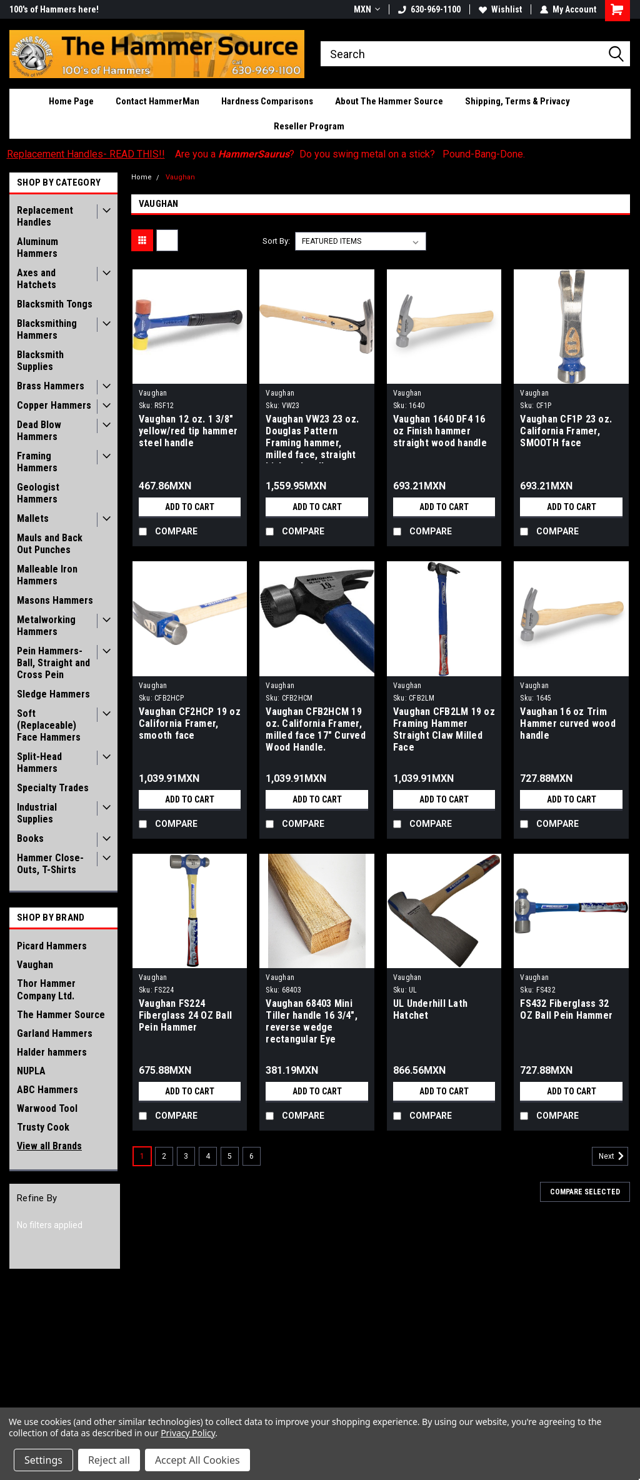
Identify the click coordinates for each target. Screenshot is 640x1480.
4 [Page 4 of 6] (208, 1156)
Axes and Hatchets (36, 279)
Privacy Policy (188, 1433)
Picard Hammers (52, 946)
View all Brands (49, 1146)
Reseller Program (309, 126)
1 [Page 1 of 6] (142, 1156)
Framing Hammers (37, 462)
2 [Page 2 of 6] (164, 1156)
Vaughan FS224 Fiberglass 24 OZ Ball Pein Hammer (185, 1015)
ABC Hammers (47, 1090)
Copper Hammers (54, 405)
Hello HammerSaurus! (51, 9)
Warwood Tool (47, 1108)
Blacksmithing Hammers (47, 329)
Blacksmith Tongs (54, 304)
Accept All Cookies (197, 1460)
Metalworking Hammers (46, 626)
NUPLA (31, 1071)
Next (613, 1156)
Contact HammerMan (157, 101)
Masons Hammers (55, 600)
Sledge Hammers (53, 694)
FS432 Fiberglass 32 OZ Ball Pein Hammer (566, 1009)
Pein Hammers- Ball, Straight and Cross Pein (53, 663)
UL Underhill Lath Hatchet (430, 1009)
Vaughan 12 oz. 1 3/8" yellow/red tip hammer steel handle (188, 431)
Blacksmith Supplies (40, 360)
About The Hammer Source (389, 101)
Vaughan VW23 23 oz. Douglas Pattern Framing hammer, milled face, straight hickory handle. (312, 438)
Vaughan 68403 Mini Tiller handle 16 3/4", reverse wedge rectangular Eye (312, 1021)
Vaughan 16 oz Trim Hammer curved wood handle (568, 723)
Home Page (71, 101)
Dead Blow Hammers (39, 430)
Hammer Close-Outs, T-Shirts (50, 864)
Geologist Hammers (38, 493)
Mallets (33, 518)
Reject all (109, 1460)
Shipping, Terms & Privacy (517, 101)
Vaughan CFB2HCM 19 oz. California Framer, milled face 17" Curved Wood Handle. (316, 729)
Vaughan (35, 965)
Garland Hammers (54, 1033)
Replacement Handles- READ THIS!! (86, 154)
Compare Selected (585, 1192)
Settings (43, 1460)
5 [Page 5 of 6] (230, 1156)
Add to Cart (189, 507)
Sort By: (276, 241)
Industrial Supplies (37, 813)
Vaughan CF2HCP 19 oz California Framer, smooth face (190, 723)
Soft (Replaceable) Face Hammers (49, 725)
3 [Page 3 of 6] (186, 1156)
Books (30, 838)
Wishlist (500, 9)
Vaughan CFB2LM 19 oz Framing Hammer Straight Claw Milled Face (444, 729)
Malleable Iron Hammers (47, 575)
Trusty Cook (43, 1127)
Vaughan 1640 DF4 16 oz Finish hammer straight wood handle (440, 431)
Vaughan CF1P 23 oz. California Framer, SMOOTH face (566, 431)
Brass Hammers (50, 386)
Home (141, 177)
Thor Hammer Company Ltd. (46, 990)
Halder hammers (52, 1052)
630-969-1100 (429, 9)
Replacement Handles (45, 216)
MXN (367, 9)
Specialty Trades (53, 788)
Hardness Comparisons (267, 101)
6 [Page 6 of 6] (251, 1156)
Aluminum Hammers (37, 247)
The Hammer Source (61, 1015)
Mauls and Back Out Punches (49, 544)
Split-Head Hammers (39, 762)
